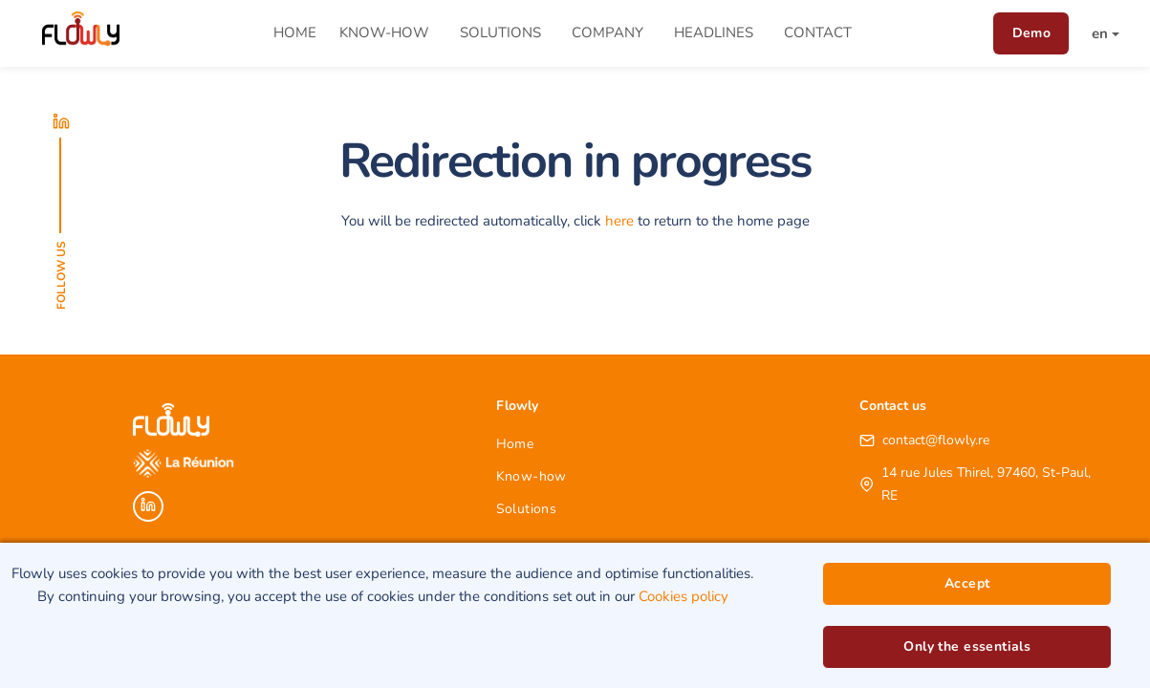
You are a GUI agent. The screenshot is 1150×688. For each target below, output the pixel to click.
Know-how (384, 32)
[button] (1097, 33)
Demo (1032, 33)
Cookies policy (683, 596)
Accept (967, 583)
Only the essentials (967, 646)
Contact (818, 32)
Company (607, 32)
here (619, 220)
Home (294, 32)
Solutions (500, 32)
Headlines (713, 32)
